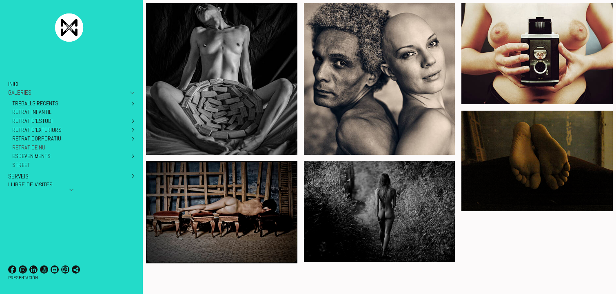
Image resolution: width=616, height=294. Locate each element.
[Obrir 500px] (44, 269)
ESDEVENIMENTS (31, 156)
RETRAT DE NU (28, 147)
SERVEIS (18, 176)
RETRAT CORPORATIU (36, 138)
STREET (21, 165)
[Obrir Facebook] (12, 269)
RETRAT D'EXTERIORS (37, 130)
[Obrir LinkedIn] (33, 269)
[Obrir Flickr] (55, 269)
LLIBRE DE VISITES (30, 184)
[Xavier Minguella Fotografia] (69, 47)
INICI (13, 84)
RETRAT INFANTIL (31, 112)
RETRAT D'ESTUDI (32, 121)
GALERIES (19, 92)
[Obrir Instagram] (23, 269)
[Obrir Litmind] (65, 269)
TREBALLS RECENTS (35, 103)
